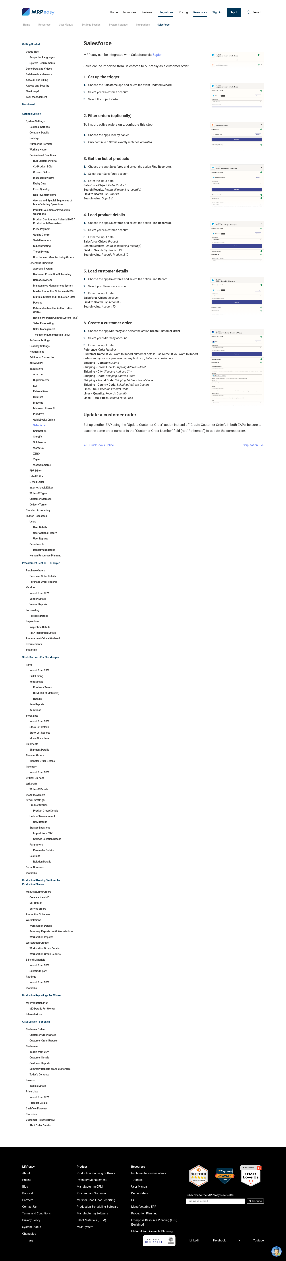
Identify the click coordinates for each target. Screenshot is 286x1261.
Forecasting (32, 610)
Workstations (33, 920)
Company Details (39, 132)
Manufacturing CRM (90, 1186)
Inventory (31, 766)
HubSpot (38, 397)
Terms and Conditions (36, 1213)
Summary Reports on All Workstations (51, 931)
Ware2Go (38, 448)
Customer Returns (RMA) (40, 1119)
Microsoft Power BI (44, 408)
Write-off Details (39, 789)
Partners (27, 1200)
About (26, 1173)
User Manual (139, 1186)
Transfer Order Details (42, 761)
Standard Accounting (38, 510)
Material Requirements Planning (152, 1231)
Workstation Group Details (44, 948)
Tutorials (136, 1180)
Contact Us (29, 1206)
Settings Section (31, 113)
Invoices (30, 1080)
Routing (37, 698)
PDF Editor (36, 470)
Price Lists (32, 1091)
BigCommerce (41, 380)
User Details (40, 527)
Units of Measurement (42, 816)
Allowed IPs (36, 363)
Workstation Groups (37, 942)
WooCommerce (42, 464)
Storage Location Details (47, 839)
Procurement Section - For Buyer (41, 563)
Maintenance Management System (53, 285)
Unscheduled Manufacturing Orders (53, 257)
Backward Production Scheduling (52, 274)
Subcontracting (42, 246)
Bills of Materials (35, 959)
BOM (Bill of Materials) (46, 693)
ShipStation (40, 431)
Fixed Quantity (41, 189)
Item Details (36, 681)
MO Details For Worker (42, 1008)
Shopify (37, 436)
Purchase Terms (42, 687)
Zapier (36, 459)
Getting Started (31, 44)
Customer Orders (35, 1029)
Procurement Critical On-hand (43, 638)
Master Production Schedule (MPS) (53, 291)
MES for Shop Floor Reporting (96, 1200)
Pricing (183, 12)
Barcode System (42, 279)
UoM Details (40, 822)
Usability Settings (40, 346)
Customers (32, 1046)
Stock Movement (35, 794)
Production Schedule (38, 914)
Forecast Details (39, 615)
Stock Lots (32, 715)
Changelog (29, 1233)
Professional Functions (43, 155)
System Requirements (42, 63)
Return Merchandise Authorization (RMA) (52, 310)
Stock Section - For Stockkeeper (40, 657)
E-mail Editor (37, 481)
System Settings (35, 121)
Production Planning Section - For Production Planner (41, 882)
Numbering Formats (41, 143)
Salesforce (39, 425)
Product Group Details (45, 810)
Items (29, 664)
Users (33, 521)
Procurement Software (91, 1193)
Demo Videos (139, 1193)
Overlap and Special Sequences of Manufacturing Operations (52, 202)
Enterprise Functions (41, 263)
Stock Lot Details (39, 727)
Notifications (37, 351)
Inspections (32, 621)
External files (40, 391)
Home (114, 12)
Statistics (31, 649)
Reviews (147, 12)
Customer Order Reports (43, 1040)
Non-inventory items (45, 194)
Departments (37, 544)
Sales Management (44, 329)
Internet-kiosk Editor (41, 487)
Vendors (30, 587)
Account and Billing (37, 80)
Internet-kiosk (34, 1014)
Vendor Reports (38, 604)
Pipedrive (38, 414)
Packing (37, 302)
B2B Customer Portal (45, 160)
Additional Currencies (42, 357)
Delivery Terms (38, 504)
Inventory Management (92, 1180)
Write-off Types (38, 493)
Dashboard (28, 104)
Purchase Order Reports (43, 581)
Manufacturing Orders (38, 891)
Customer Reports (40, 1063)
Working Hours (38, 149)
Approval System (43, 268)
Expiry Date (39, 183)
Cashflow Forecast (36, 1108)
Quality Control (41, 234)
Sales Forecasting (43, 323)
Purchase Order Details (43, 576)
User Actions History (45, 532)
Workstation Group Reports (45, 954)
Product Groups (38, 805)
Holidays (35, 138)
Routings (31, 976)
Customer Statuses (40, 498)
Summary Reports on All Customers (50, 1068)
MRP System (85, 1227)
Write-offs (31, 783)
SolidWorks (39, 442)
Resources (200, 12)
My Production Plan (37, 1002)
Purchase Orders (35, 570)
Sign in (216, 12)
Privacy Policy (31, 1220)
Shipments (32, 744)
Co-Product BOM (43, 166)
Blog (25, 1186)
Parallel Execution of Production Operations (51, 212)
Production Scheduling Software (97, 1206)
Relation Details (42, 861)
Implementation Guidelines (148, 1173)
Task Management (36, 97)
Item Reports (37, 704)
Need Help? (32, 91)
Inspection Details (40, 627)
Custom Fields (41, 172)
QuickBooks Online (44, 419)
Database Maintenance (39, 74)
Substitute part (38, 971)
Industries (129, 12)
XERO (36, 453)
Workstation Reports (41, 937)
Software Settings (40, 340)
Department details (44, 549)
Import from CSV (39, 593)
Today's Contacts (39, 1074)
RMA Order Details (40, 1125)
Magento (38, 402)
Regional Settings (40, 126)
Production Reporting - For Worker (41, 995)
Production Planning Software (96, 1173)
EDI (35, 385)
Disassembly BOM (43, 177)
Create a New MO (39, 897)
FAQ (133, 1200)
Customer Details (39, 1057)
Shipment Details (39, 749)
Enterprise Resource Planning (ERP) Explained (154, 1222)
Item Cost (35, 710)
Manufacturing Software (92, 1213)
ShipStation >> (253, 445)
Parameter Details (43, 850)
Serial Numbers (42, 240)
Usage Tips (32, 51)
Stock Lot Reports (40, 732)
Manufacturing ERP (143, 1206)
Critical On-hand (35, 778)
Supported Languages (42, 57)
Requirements (34, 644)
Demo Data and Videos (39, 68)
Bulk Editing (36, 676)
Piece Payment (41, 229)
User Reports (40, 538)
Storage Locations (40, 827)
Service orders (38, 908)
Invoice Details (38, 1085)
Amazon (38, 374)
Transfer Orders (35, 755)
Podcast (27, 1193)
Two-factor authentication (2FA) (51, 334)
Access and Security (37, 85)
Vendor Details (38, 598)
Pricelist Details (39, 1102)
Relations (35, 855)
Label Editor (36, 476)
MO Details (36, 903)
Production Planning (144, 1213)
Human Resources (36, 515)
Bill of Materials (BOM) (91, 1220)
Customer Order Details (43, 1034)
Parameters (36, 844)
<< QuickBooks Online (99, 445)
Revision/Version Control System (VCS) (55, 317)
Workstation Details (41, 925)
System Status (31, 1227)
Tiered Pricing (41, 251)
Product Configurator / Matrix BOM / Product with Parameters (54, 221)
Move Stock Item (39, 738)
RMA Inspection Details (43, 632)
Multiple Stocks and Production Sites (54, 296)
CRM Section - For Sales (36, 1021)
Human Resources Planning (45, 555)
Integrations (165, 12)
